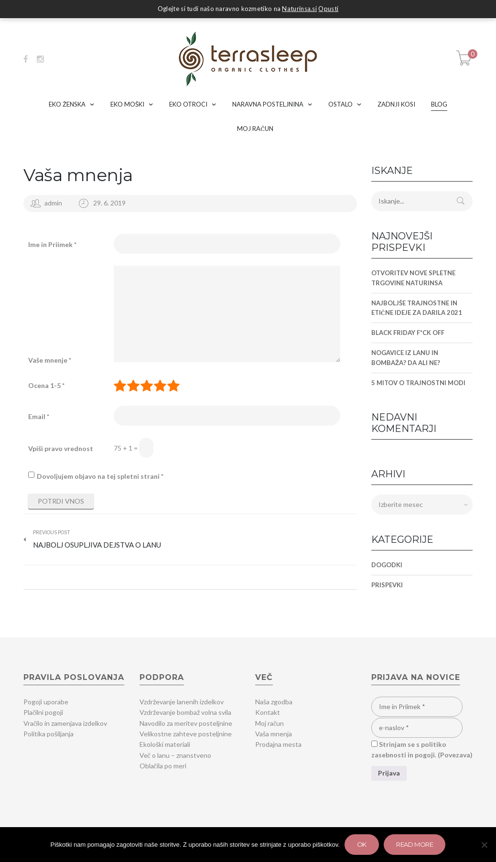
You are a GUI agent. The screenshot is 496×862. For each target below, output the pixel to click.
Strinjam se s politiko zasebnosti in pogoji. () (422, 749)
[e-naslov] (417, 728)
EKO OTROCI (188, 104)
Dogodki (386, 565)
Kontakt (267, 712)
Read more (414, 844)
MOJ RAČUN (255, 128)
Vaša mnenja (78, 174)
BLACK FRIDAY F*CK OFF (407, 332)
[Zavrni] (484, 845)
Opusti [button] (328, 8)
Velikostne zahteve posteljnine (186, 734)
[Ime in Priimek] (417, 707)
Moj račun (269, 723)
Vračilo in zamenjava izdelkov (65, 723)
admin (53, 203)
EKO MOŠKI (127, 104)
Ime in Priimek (52, 244)
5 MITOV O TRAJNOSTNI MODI (418, 383)
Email (38, 416)
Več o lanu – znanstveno (175, 755)
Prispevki (387, 585)
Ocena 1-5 (46, 385)
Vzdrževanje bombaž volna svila (185, 712)
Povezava (455, 755)
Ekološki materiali (165, 744)
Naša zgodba (273, 702)
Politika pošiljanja (48, 734)
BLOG (439, 104)
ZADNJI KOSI (396, 104)
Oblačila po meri (163, 766)
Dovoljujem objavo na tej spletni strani (100, 476)
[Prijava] (389, 773)
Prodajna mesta (278, 744)
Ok (362, 844)
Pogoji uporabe (45, 702)
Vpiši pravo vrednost (60, 448)
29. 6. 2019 (109, 203)
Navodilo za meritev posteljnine (186, 723)
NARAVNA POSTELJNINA (267, 104)
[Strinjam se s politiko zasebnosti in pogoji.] (374, 744)
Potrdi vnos (61, 501)
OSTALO (340, 104)
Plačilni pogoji (43, 712)
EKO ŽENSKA (67, 104)
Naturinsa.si (299, 8)
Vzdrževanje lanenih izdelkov (182, 702)
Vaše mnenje (49, 360)
